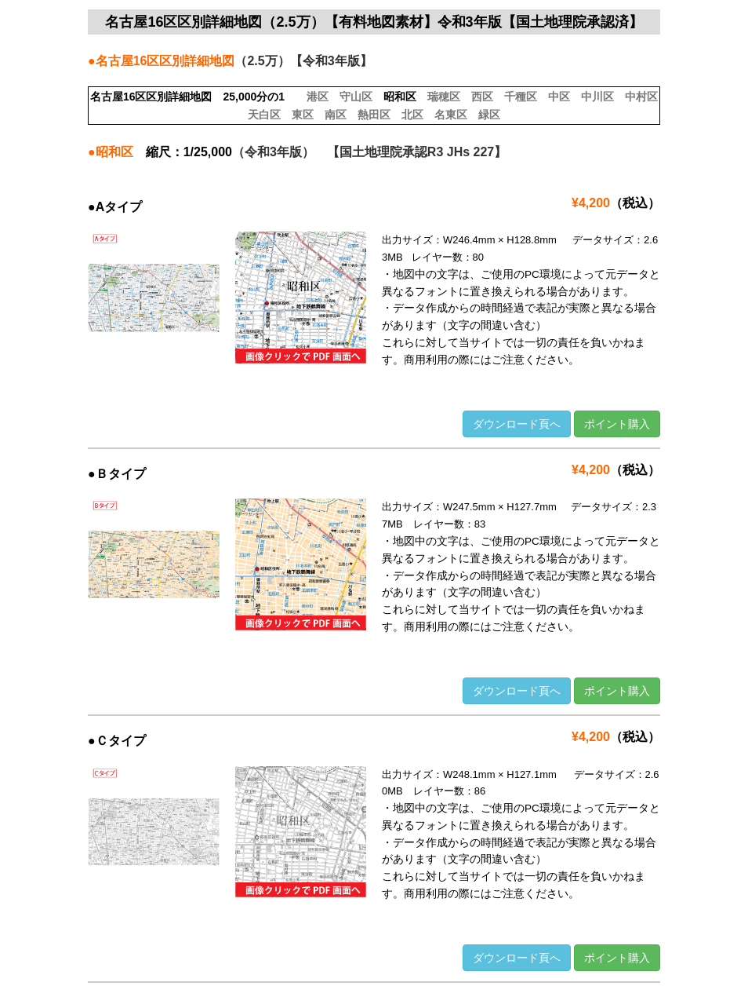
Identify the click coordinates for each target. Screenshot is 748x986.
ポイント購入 (617, 424)
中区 (559, 96)
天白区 (264, 114)
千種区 (520, 96)
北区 (412, 114)
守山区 (356, 96)
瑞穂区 (443, 96)
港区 (318, 96)
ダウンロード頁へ (517, 424)
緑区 (489, 114)
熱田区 (374, 114)
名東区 (450, 114)
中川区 (597, 96)
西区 (482, 96)
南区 (336, 114)
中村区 (641, 96)
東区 (303, 114)
